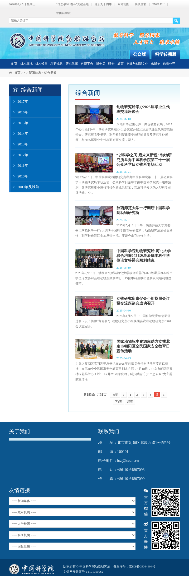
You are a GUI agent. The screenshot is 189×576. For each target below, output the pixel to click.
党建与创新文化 (137, 63)
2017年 (19, 101)
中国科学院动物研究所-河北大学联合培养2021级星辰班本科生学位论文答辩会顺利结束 (143, 255)
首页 (17, 72)
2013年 (19, 144)
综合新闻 (50, 72)
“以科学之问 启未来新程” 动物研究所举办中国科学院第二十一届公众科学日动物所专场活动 (144, 160)
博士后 (100, 63)
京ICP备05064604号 (142, 566)
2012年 (19, 155)
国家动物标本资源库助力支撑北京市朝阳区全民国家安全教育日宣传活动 (143, 346)
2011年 (19, 165)
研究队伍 (72, 63)
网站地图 (123, 4)
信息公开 (169, 63)
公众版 (139, 54)
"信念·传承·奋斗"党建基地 (72, 4)
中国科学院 (63, 13)
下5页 (118, 401)
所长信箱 (140, 4)
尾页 (130, 401)
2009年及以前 (24, 187)
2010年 (19, 176)
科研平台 (87, 63)
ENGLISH (158, 4)
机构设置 (41, 63)
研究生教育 (116, 63)
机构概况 (26, 63)
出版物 (155, 63)
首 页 (13, 63)
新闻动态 (35, 72)
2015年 (19, 123)
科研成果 (56, 63)
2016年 (19, 112)
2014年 (19, 133)
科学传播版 (165, 54)
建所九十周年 (103, 4)
